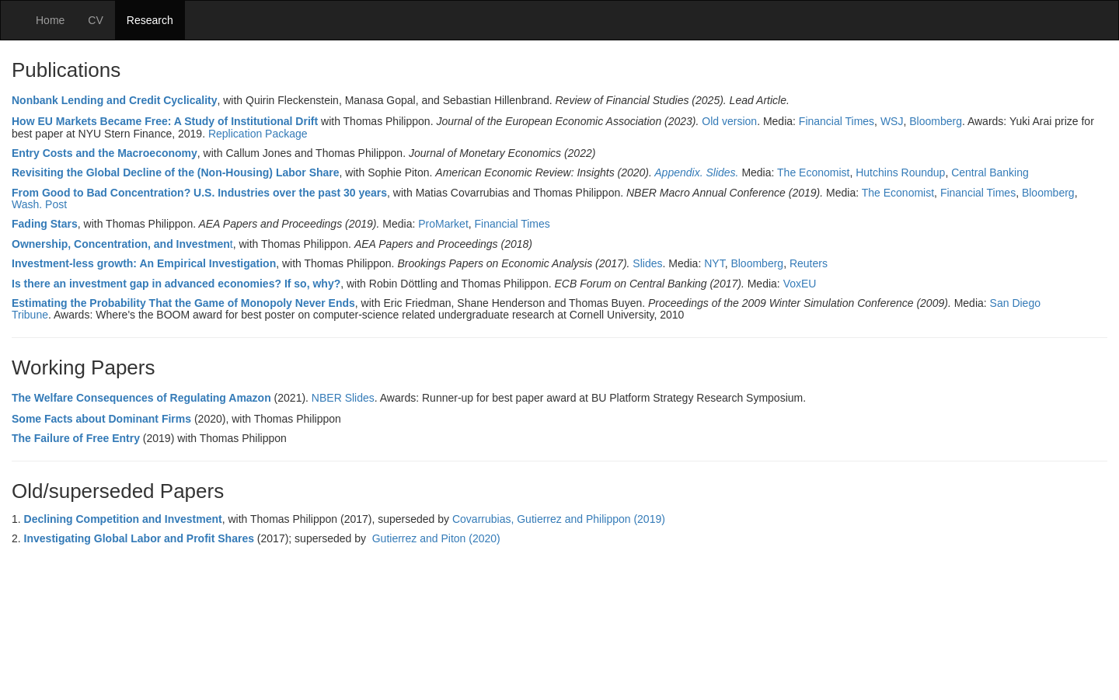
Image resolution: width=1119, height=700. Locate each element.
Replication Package (258, 133)
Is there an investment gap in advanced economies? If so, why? (176, 283)
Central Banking (990, 172)
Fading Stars (45, 224)
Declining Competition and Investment (123, 519)
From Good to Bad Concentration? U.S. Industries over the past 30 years (199, 192)
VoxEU (800, 283)
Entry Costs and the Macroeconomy (104, 153)
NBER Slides (343, 398)
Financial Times (836, 121)
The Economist (813, 172)
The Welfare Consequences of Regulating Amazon (141, 398)
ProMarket (443, 224)
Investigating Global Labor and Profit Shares (139, 538)
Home (50, 20)
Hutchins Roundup (900, 172)
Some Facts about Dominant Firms (101, 419)
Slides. (722, 172)
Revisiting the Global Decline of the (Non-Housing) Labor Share (176, 172)
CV (95, 20)
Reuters (809, 263)
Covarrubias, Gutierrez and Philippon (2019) (560, 519)
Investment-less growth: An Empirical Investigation (144, 263)
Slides (647, 263)
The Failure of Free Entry (76, 438)
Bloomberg (935, 121)
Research (150, 20)
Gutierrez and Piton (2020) (436, 538)
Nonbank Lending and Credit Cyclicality (114, 100)
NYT (714, 263)
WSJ (892, 121)
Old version (729, 121)
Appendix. (678, 172)
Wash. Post (39, 204)
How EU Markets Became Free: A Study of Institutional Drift (165, 121)
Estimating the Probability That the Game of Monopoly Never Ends (183, 303)
